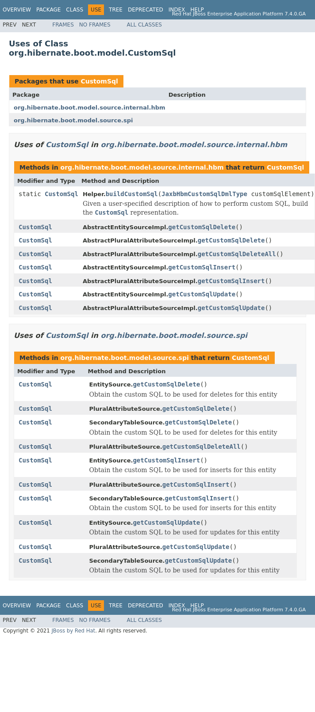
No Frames (95, 25)
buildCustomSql (132, 193)
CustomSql (99, 81)
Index (177, 10)
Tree (116, 10)
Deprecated (145, 10)
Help (197, 10)
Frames (63, 25)
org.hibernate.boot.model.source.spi (73, 120)
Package (48, 10)
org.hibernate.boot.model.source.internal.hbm (89, 107)
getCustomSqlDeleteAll (237, 254)
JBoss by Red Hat (73, 631)
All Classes (144, 25)
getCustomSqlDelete (201, 227)
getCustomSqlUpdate (201, 294)
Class (74, 10)
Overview (17, 10)
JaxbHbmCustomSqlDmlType (204, 193)
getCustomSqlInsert (201, 267)
